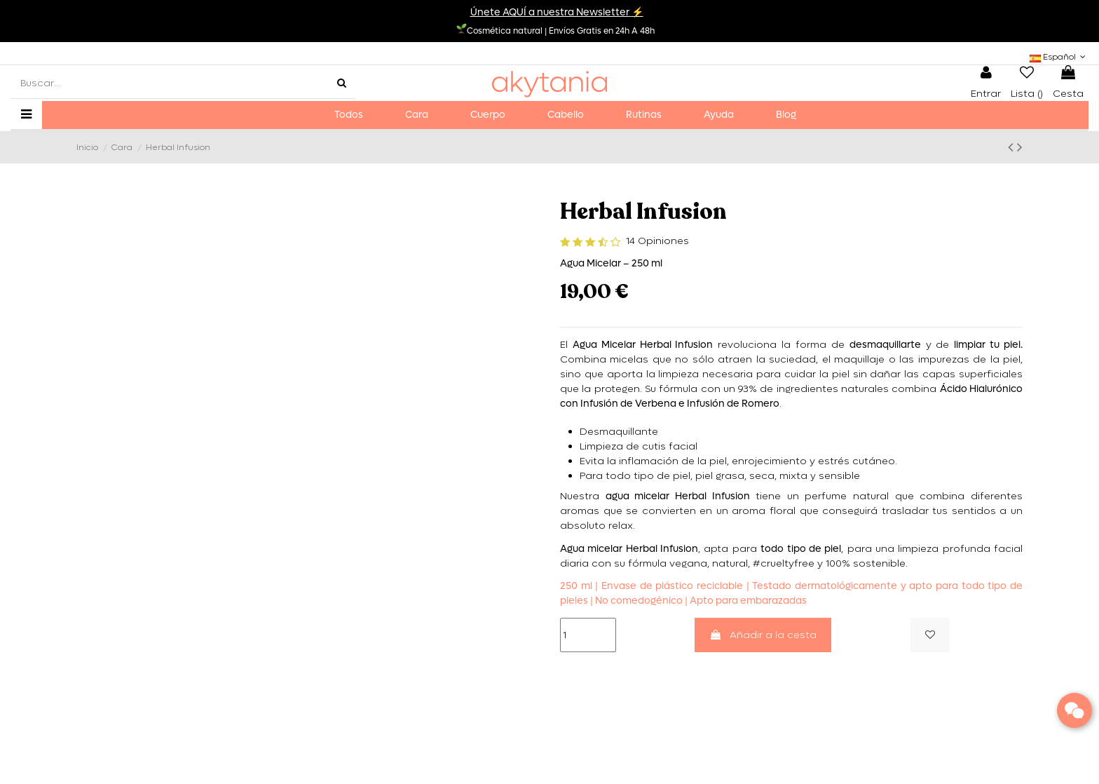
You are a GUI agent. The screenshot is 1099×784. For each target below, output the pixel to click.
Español (1059, 56)
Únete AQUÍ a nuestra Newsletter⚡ (556, 12)
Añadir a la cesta (763, 635)
